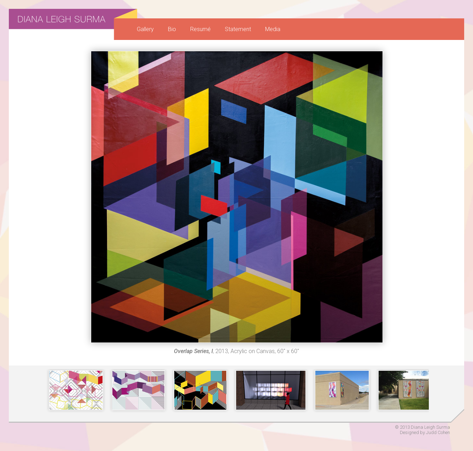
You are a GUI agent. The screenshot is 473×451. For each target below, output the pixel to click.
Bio (172, 29)
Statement (238, 29)
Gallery (145, 29)
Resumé (200, 29)
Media (272, 29)
